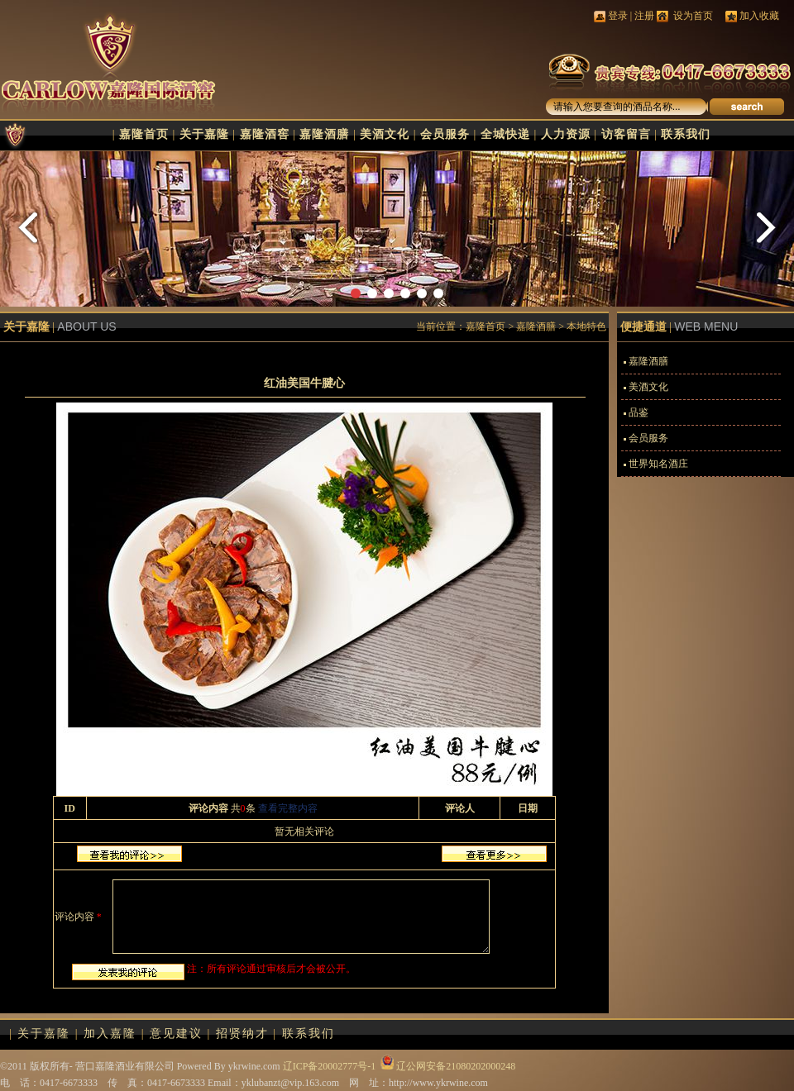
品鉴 (638, 412)
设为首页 (692, 15)
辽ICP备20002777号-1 (329, 1066)
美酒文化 (384, 134)
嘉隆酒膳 (324, 134)
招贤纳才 (242, 1033)
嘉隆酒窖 (264, 134)
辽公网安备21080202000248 (455, 1066)
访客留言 (626, 134)
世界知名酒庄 (658, 463)
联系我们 (685, 134)
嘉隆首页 (144, 134)
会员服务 (445, 134)
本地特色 (586, 326)
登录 (618, 15)
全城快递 (505, 134)
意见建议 (176, 1033)
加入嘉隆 (110, 1033)
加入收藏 (759, 15)
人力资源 (566, 134)
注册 (644, 15)
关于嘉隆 (204, 134)
